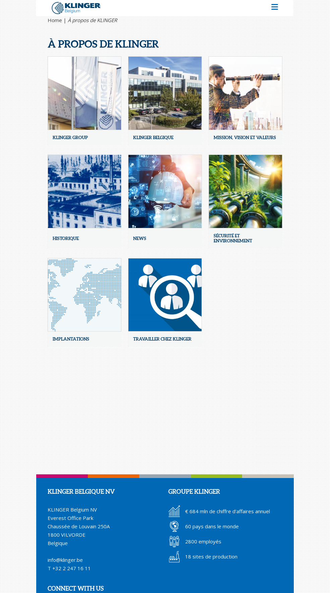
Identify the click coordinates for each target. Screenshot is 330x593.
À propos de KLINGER (92, 20)
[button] (274, 8)
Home (55, 20)
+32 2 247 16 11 (71, 568)
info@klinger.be (65, 559)
